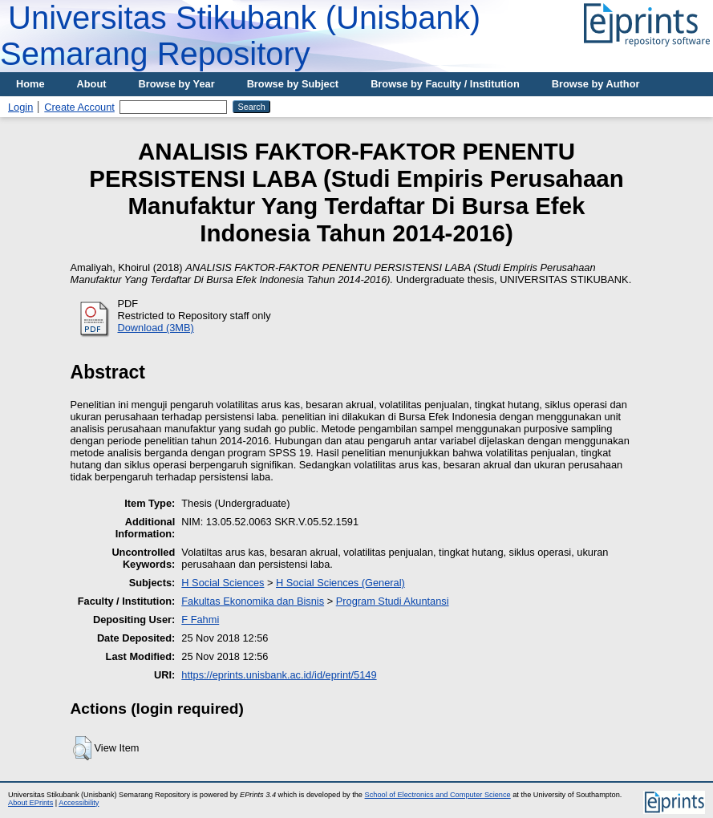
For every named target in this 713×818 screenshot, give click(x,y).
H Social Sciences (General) (340, 583)
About (92, 84)
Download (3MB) (156, 328)
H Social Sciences (222, 583)
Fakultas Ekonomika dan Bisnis (252, 601)
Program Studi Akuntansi (392, 601)
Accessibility (79, 803)
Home (30, 84)
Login (20, 107)
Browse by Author (596, 84)
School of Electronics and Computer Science (438, 795)
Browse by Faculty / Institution (445, 84)
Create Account (79, 107)
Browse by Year (177, 84)
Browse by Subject (293, 84)
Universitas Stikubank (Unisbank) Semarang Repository (240, 35)
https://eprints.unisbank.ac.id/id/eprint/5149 (278, 675)
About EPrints (30, 803)
